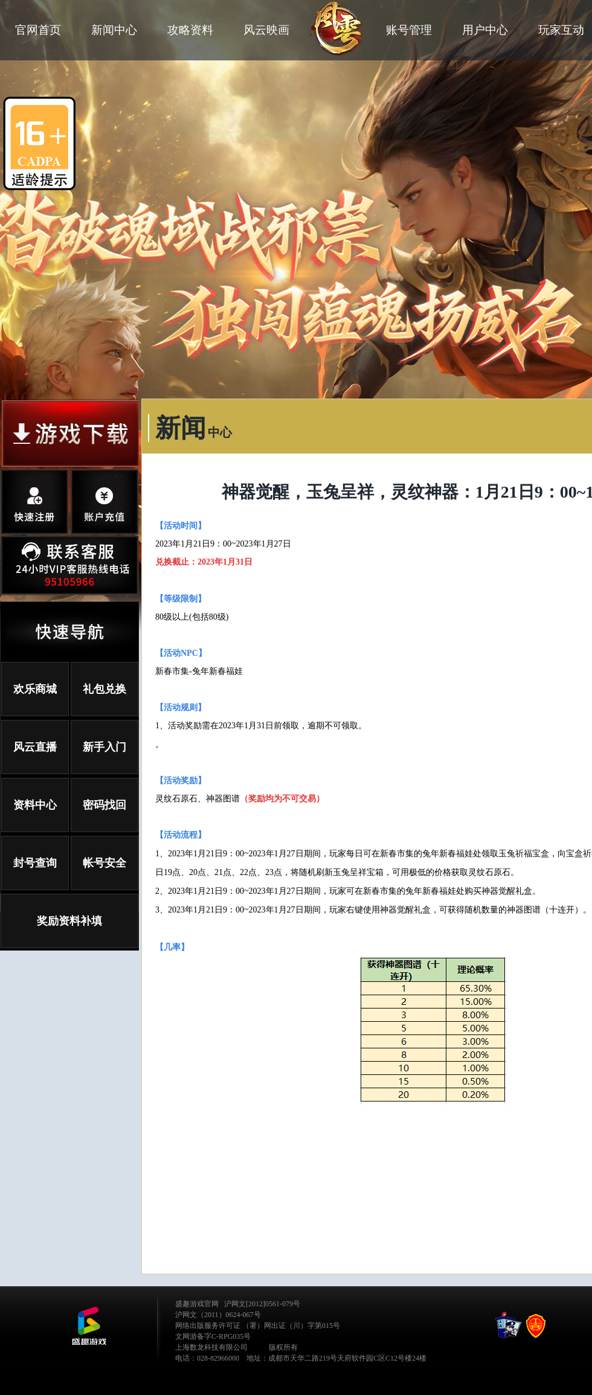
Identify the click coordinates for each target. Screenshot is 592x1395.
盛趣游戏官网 (197, 1304)
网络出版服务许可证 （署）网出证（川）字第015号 (257, 1325)
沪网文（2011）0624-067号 (218, 1314)
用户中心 (485, 30)
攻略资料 (190, 30)
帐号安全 (104, 863)
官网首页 (38, 30)
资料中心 (35, 805)
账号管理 (409, 30)
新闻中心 (114, 30)
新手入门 (104, 747)
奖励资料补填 (69, 921)
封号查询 (35, 863)
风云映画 (266, 30)
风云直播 (35, 747)
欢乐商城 (35, 689)
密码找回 (104, 805)
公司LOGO (88, 1326)
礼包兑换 (104, 689)
